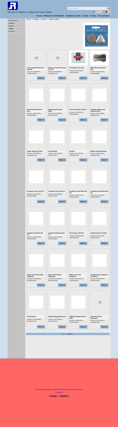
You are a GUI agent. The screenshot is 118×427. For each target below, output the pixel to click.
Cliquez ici (41, 74)
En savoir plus (59, 392)
